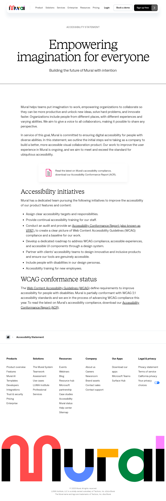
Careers (90, 371)
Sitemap (63, 412)
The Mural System (43, 367)
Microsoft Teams (121, 376)
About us (90, 367)
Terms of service (147, 371)
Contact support (94, 389)
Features (11, 371)
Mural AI (11, 376)
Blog (61, 376)
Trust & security (14, 394)
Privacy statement (148, 367)
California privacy (147, 376)
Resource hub (66, 380)
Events (63, 367)
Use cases (38, 380)
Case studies (66, 394)
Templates (12, 380)
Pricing (10, 398)
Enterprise (12, 403)
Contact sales (93, 385)
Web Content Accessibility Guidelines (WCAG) (58, 288)
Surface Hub (118, 380)
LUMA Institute (41, 385)
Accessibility (65, 398)
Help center (65, 407)
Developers (12, 385)
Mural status (65, 403)
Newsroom (92, 376)
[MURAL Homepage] (8, 337)
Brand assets (93, 380)
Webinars (64, 371)
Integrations (13, 389)
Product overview (16, 367)
